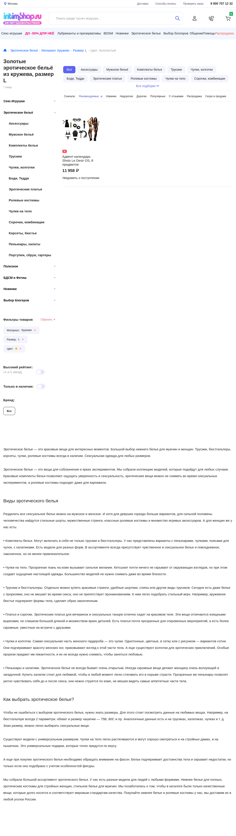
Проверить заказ (193, 3)
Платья (10, 614)
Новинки (29, 289)
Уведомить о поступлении (80, 178)
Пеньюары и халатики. (22, 668)
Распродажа (224, 33)
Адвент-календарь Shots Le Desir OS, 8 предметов (77, 160)
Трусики (15, 156)
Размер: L (80, 50)
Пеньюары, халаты (24, 244)
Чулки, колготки (22, 167)
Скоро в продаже (215, 96)
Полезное (29, 266)
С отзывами (176, 96)
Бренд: (9, 400)
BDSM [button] (108, 33)
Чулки (9, 641)
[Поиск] (177, 18)
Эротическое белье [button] (146, 33)
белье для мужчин (103, 786)
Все (9, 411)
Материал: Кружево (55, 50)
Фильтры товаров (18, 319)
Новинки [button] (122, 33)
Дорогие (141, 96)
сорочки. (26, 614)
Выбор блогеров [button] (175, 33)
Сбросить (48, 319)
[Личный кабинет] (194, 18)
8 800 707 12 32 (222, 3)
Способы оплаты (166, 3)
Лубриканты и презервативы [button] (79, 33)
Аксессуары (19, 123)
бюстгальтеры (31, 587)
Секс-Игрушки (29, 101)
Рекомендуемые (91, 96)
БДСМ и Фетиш (29, 278)
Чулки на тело (20, 211)
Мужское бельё (21, 134)
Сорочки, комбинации (26, 222)
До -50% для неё (39, 33)
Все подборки (147, 86)
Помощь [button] (209, 33)
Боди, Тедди (19, 178)
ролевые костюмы (45, 482)
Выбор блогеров (29, 300)
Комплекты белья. (19, 541)
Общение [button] (196, 33)
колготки (24, 641)
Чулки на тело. (16, 567)
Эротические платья (25, 189)
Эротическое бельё (24, 50)
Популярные (157, 96)
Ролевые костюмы (24, 200)
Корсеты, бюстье (23, 233)
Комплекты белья (23, 145)
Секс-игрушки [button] (11, 33)
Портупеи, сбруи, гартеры (30, 255)
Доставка (142, 3)
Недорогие (126, 96)
